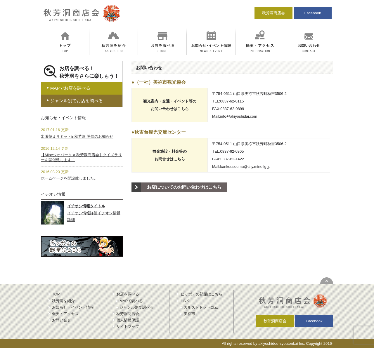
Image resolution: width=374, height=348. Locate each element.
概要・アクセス (65, 314)
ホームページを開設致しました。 (69, 178)
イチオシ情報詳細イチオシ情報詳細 (93, 213)
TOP (56, 294)
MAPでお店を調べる (68, 88)
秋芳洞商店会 (273, 13)
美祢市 (189, 314)
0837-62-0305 (232, 151)
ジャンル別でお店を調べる (74, 100)
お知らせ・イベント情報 (73, 307)
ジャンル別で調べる (137, 307)
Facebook (312, 13)
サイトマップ (127, 326)
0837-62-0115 (232, 101)
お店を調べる (127, 294)
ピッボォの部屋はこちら (201, 294)
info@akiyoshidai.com (238, 116)
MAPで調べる (131, 301)
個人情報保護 (127, 320)
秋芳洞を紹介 (63, 301)
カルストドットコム (201, 307)
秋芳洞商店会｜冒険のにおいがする (81, 15)
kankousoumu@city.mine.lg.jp (245, 166)
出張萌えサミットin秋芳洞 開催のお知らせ (77, 136)
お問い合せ (61, 320)
